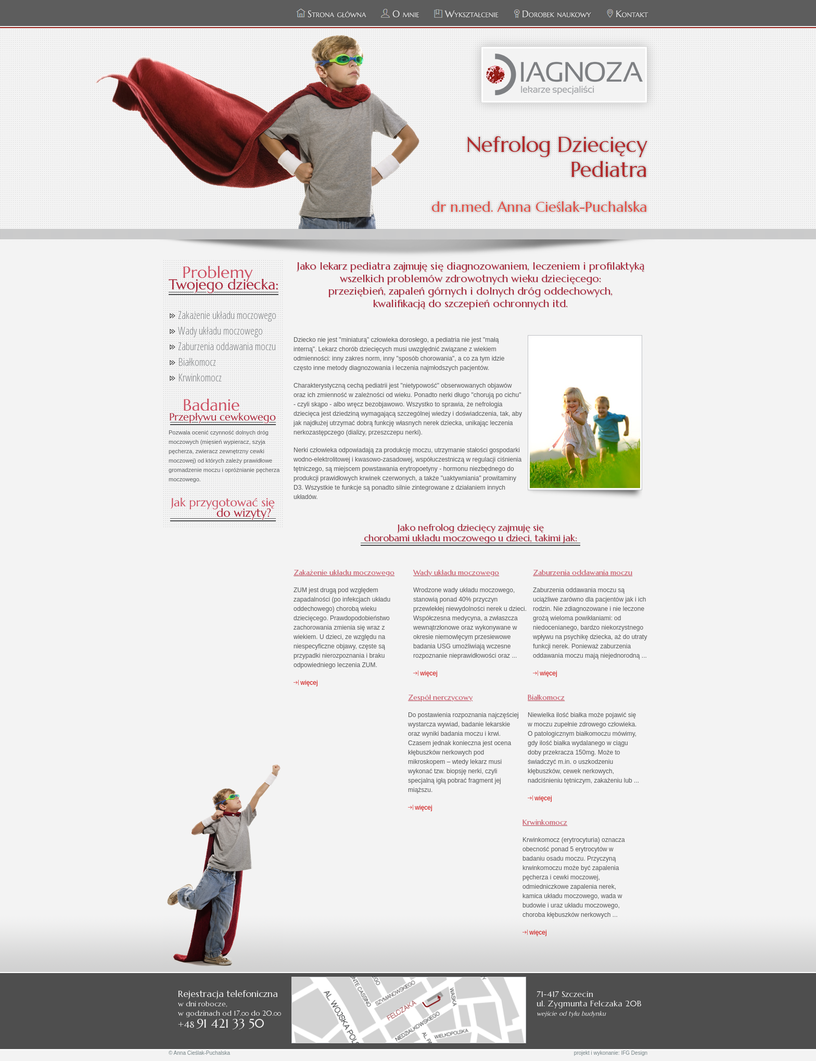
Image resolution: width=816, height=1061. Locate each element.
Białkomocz (197, 362)
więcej (306, 682)
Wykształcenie (466, 14)
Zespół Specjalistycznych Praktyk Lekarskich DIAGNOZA (564, 74)
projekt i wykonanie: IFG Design (610, 1053)
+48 (221, 1024)
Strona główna (331, 14)
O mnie (400, 14)
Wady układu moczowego (220, 331)
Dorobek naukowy (553, 14)
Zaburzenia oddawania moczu (227, 346)
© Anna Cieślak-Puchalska (199, 1053)
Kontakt (627, 14)
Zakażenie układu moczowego (227, 315)
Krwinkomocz (200, 377)
